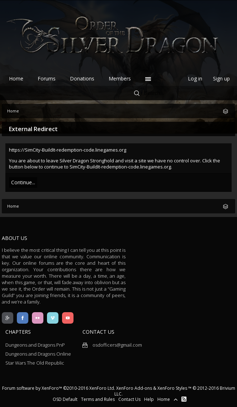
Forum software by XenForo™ (58, 388)
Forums (47, 78)
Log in (195, 78)
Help (149, 399)
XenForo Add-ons (134, 388)
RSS (183, 399)
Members (120, 78)
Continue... (23, 182)
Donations (82, 78)
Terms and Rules (98, 399)
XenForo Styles (172, 388)
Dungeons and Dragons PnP (35, 345)
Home (16, 78)
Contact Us (129, 399)
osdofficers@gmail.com (112, 345)
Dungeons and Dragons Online (38, 354)
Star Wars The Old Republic (34, 363)
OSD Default (65, 399)
